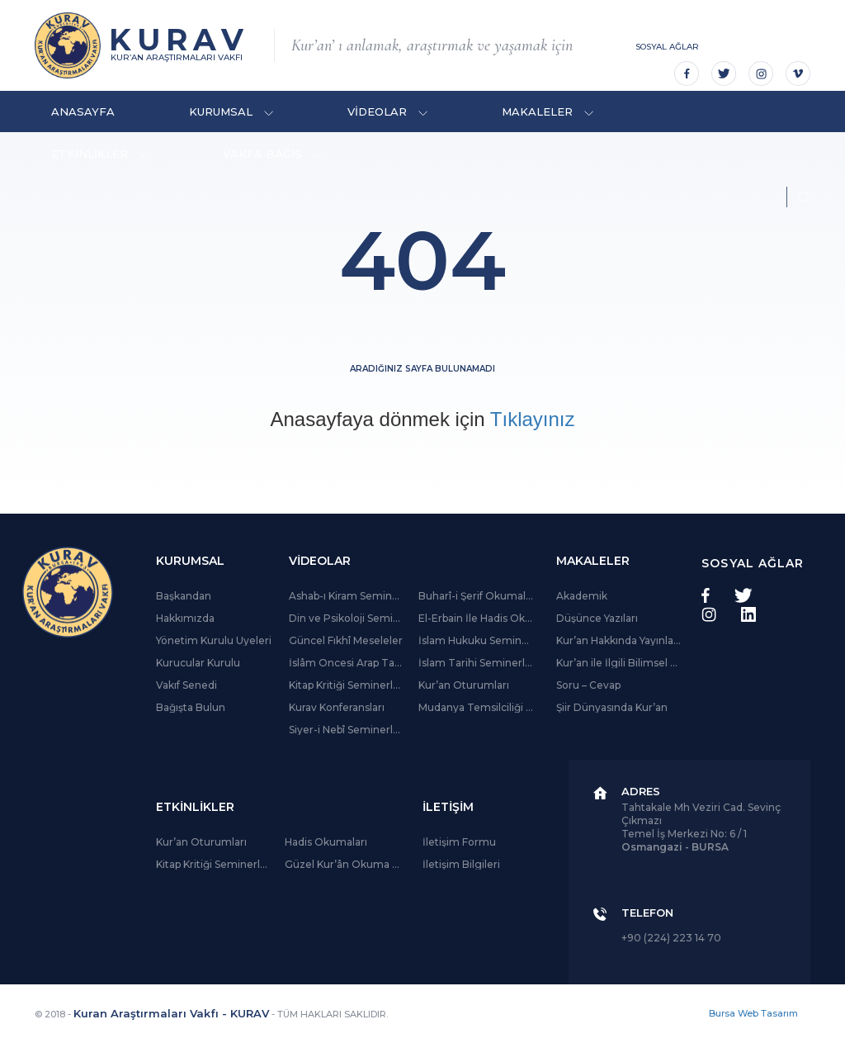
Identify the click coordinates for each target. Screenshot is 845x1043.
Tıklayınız (532, 419)
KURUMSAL (231, 111)
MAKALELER (547, 111)
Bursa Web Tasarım (753, 1013)
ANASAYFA (83, 111)
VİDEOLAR (387, 111)
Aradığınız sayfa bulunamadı (422, 368)
